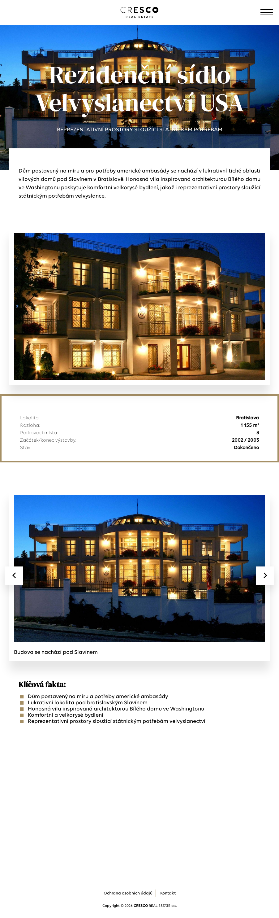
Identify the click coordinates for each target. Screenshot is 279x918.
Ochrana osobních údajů (128, 893)
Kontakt (168, 893)
